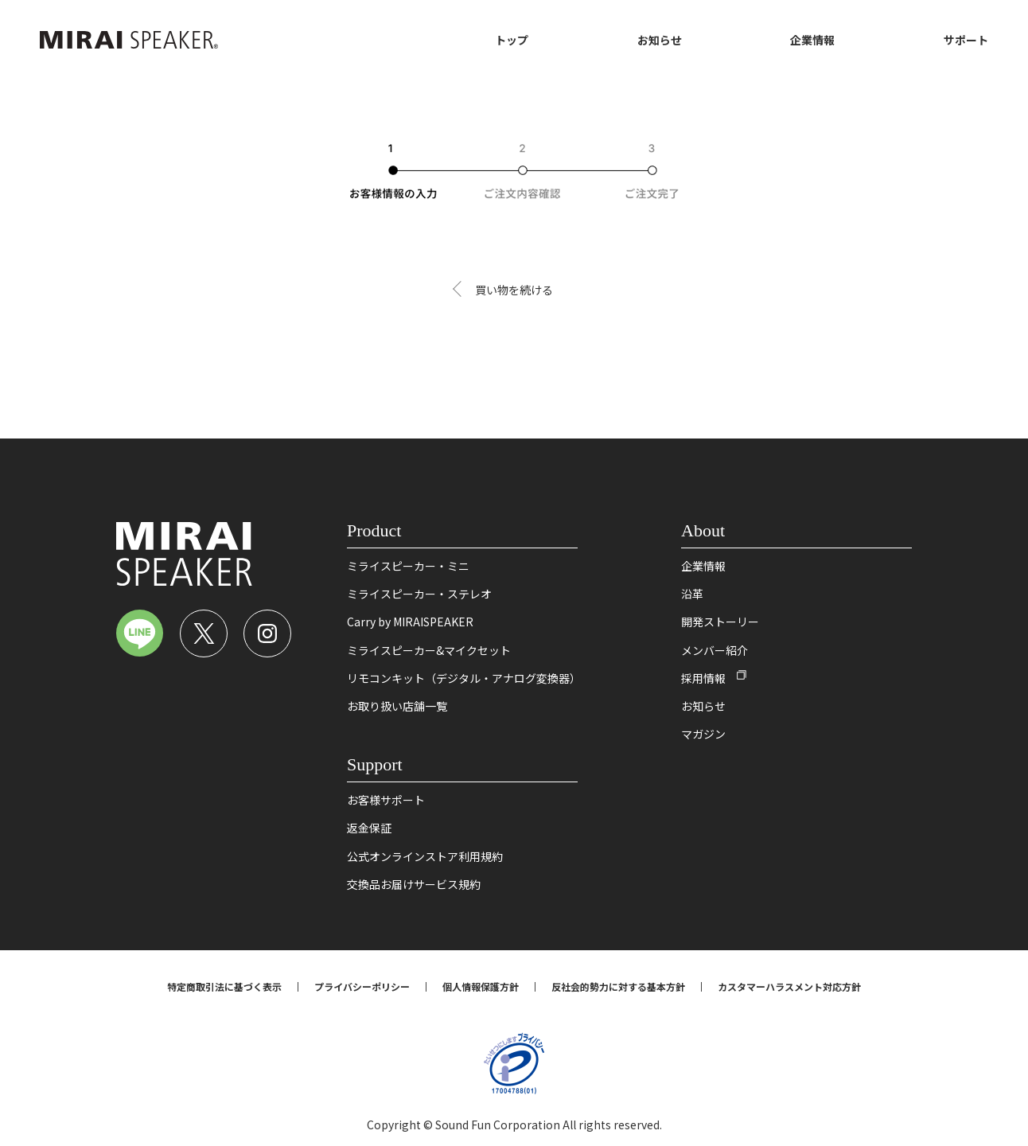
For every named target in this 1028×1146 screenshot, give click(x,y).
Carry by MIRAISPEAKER (410, 622)
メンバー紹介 (714, 650)
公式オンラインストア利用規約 (425, 856)
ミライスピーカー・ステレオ (419, 594)
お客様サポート (386, 800)
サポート (966, 40)
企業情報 (812, 40)
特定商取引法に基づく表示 (224, 986)
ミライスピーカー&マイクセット (429, 650)
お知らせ (659, 40)
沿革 (692, 594)
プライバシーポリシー (362, 986)
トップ (511, 40)
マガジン (703, 734)
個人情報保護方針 (480, 986)
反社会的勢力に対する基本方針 (618, 986)
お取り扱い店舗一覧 (397, 706)
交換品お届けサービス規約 (414, 884)
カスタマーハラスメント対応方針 (789, 986)
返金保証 (369, 828)
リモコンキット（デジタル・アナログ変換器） (464, 678)
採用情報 (703, 678)
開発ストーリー (720, 622)
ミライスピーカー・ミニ (408, 566)
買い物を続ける (514, 289)
